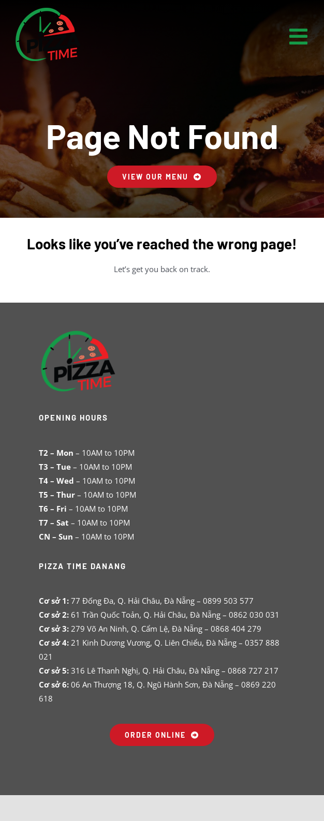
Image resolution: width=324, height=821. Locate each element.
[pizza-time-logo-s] (48, 6)
